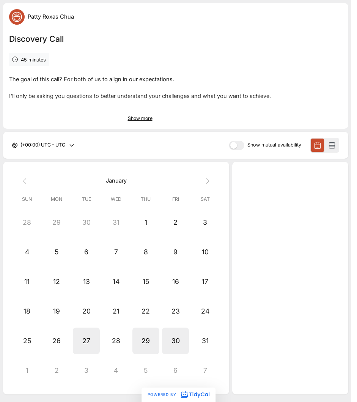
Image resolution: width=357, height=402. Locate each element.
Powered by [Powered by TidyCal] (178, 394)
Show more (140, 118)
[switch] (236, 145)
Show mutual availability (274, 145)
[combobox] (21, 145)
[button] (86, 341)
